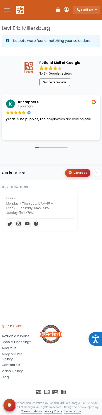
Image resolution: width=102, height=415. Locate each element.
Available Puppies (15, 336)
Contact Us (11, 365)
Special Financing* (16, 342)
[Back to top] (96, 173)
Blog (5, 377)
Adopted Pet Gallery (12, 356)
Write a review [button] (54, 82)
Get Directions (20, 229)
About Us (9, 348)
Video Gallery (12, 371)
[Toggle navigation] (7, 9)
